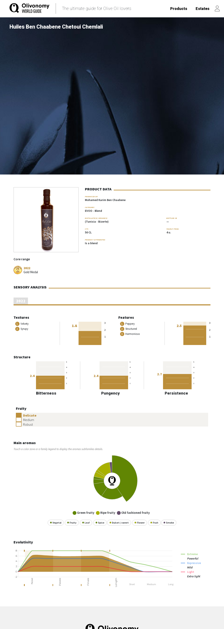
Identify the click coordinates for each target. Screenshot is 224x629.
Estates (202, 8)
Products (178, 8)
